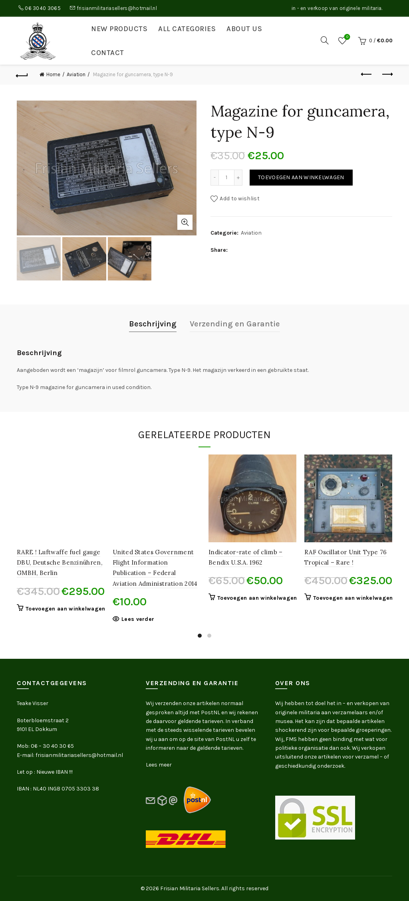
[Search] (324, 40)
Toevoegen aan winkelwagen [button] (65, 608)
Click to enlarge (185, 222)
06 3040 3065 (43, 8)
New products (119, 28)
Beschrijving (153, 323)
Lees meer (159, 764)
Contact (107, 52)
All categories (187, 28)
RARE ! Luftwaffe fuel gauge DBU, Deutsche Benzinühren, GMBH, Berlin (59, 562)
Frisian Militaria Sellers (189, 888)
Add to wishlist (240, 198)
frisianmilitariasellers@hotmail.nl (117, 8)
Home (53, 74)
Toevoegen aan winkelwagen (301, 177)
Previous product (366, 74)
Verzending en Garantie (235, 323)
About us (244, 28)
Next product (386, 74)
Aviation (76, 74)
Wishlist (346, 37)
